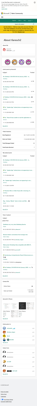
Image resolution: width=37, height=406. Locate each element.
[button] (6, 305)
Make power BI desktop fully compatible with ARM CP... (17, 245)
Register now (21, 32)
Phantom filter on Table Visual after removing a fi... (18, 190)
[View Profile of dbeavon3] (18, 229)
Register (14, 20)
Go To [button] (29, 20)
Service (5, 109)
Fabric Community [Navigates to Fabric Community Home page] (17, 13)
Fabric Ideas (6, 236)
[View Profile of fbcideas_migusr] (19, 239)
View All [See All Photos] (5, 318)
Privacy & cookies (4, 391)
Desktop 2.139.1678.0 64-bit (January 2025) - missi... (18, 97)
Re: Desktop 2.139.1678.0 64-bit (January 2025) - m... (16, 76)
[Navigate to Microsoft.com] (5, 13)
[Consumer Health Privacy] (18, 401)
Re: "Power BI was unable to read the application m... (18, 117)
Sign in (19, 20)
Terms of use (3, 394)
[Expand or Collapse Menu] (2, 17)
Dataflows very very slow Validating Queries (14, 224)
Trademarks (3, 396)
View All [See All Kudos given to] (5, 342)
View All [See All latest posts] (5, 126)
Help (25, 20)
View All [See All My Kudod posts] (5, 209)
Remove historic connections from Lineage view (15, 234)
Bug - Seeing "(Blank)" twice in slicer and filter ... (15, 201)
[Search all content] (24, 24)
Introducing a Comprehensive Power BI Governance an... (19, 255)
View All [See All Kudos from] (5, 374)
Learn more (4, 9)
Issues (4, 203)
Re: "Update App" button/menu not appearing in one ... (19, 107)
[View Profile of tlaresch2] (18, 272)
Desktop (5, 78)
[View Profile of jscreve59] (18, 250)
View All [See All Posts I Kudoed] (5, 276)
